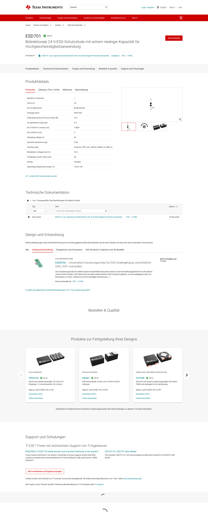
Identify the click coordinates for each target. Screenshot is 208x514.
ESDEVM (60, 262)
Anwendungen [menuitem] (45, 18)
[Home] (44, 7)
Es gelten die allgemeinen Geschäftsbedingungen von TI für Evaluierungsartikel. (57, 290)
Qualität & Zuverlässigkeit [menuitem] (94, 18)
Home (27, 25)
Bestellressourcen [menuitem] (118, 18)
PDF (123, 56)
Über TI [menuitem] (135, 18)
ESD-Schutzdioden (75, 25)
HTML (130, 56)
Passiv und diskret (41, 25)
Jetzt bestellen (174, 38)
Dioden (58, 25)
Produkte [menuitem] (29, 18)
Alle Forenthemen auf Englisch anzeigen (45, 471)
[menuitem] (181, 18)
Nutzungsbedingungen (132, 478)
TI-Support (99, 484)
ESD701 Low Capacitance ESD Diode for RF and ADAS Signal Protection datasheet (75, 56)
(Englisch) (115, 56)
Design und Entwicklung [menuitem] (67, 18)
